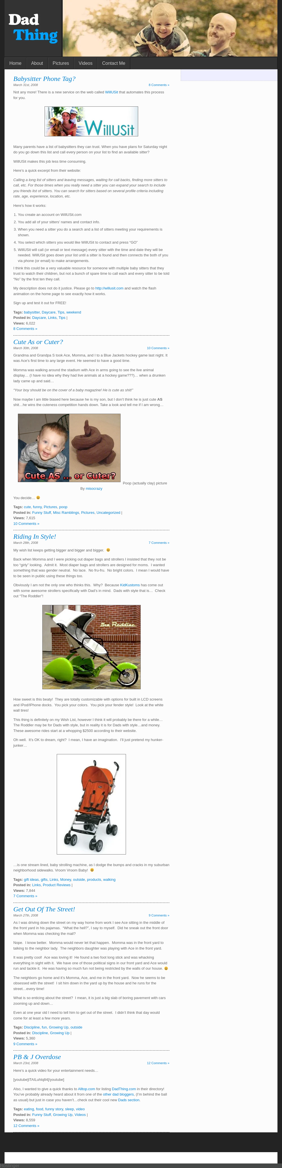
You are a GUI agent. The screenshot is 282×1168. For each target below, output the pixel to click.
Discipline (32, 1027)
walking (109, 879)
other (107, 1094)
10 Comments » (158, 348)
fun (44, 1027)
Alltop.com (86, 1089)
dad (115, 1094)
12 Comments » (158, 1063)
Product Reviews (57, 885)
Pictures (61, 63)
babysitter (32, 312)
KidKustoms (130, 585)
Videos (85, 63)
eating (29, 1109)
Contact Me (113, 63)
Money (65, 879)
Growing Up (59, 1027)
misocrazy (94, 488)
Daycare (48, 312)
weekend (73, 312)
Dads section (128, 1100)
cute (27, 507)
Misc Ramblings (66, 512)
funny (37, 507)
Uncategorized (108, 512)
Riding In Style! (34, 536)
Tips (61, 312)
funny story (54, 1109)
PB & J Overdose (37, 1056)
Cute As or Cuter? (38, 341)
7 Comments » (159, 542)
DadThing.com (124, 1089)
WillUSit (111, 92)
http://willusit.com (109, 288)
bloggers (127, 1094)
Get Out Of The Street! (44, 909)
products (94, 879)
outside (79, 879)
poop (63, 507)
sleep (69, 1109)
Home (15, 63)
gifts (44, 879)
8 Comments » (159, 85)
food (39, 1109)
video (80, 1109)
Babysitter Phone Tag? (44, 78)
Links (52, 317)
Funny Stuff (41, 512)
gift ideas (31, 879)
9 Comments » (159, 915)
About (37, 63)
